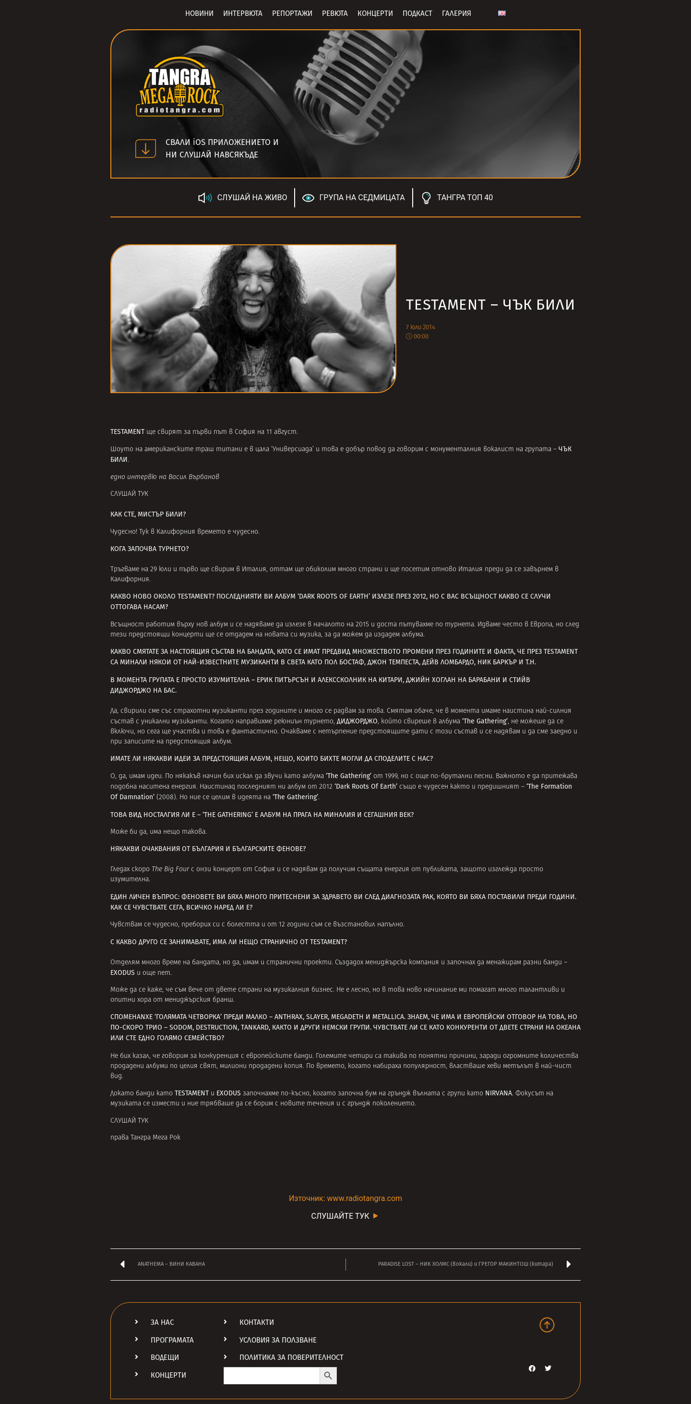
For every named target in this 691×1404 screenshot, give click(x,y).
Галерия (456, 13)
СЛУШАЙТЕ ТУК (345, 1216)
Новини (199, 13)
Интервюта (242, 13)
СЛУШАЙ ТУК (129, 494)
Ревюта (335, 13)
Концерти (375, 13)
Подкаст (417, 13)
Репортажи (292, 13)
